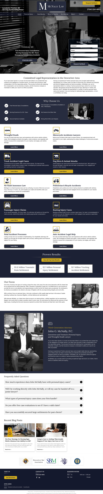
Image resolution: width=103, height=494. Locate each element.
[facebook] (37, 478)
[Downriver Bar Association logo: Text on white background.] (38, 461)
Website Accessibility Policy (70, 492)
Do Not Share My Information (39, 492)
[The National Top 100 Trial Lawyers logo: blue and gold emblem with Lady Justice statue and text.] (77, 461)
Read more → (8, 449)
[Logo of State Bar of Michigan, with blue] (51, 461)
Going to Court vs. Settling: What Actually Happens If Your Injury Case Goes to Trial (50, 440)
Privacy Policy (30, 492)
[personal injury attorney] (51, 430)
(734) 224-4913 (94, 9)
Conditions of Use (49, 492)
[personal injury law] (19, 430)
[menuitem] (19, 14)
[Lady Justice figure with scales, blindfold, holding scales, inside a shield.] (64, 461)
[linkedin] (39, 478)
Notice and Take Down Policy (59, 492)
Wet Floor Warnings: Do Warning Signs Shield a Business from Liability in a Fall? (18, 440)
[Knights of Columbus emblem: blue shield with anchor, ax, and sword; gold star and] (25, 461)
